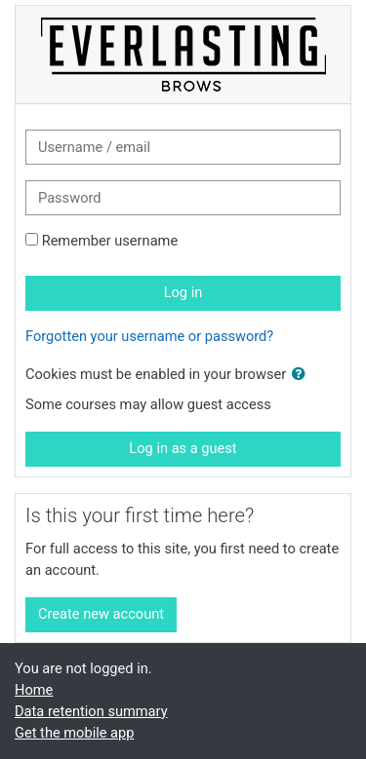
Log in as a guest (182, 448)
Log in (183, 292)
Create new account (101, 614)
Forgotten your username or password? (149, 336)
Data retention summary (91, 711)
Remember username (110, 240)
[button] (302, 375)
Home (34, 690)
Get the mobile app (74, 732)
